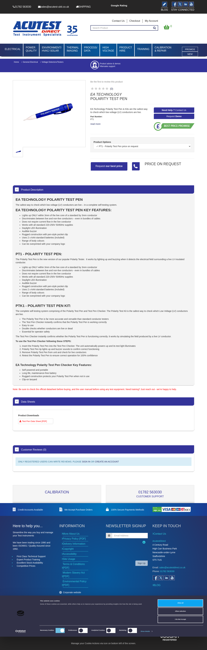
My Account (151, 21)
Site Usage (69, 559)
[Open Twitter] (160, 577)
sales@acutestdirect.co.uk (172, 567)
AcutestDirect (159, 541)
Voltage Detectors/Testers (53, 62)
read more (95, 124)
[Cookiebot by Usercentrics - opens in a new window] (21, 644)
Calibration (57, 492)
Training (143, 49)
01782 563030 (150, 492)
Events (66, 600)
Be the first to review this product (106, 81)
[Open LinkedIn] (166, 577)
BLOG (157, 585)
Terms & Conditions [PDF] (74, 566)
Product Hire (125, 49)
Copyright (68, 548)
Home (16, 62)
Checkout (134, 21)
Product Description (29, 189)
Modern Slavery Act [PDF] (74, 574)
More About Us (71, 533)
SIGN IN (86, 461)
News (65, 596)
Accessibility (70, 554)
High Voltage (108, 49)
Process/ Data (90, 49)
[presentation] (126, 552)
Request (174, 116)
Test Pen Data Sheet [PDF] (33, 421)
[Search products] (154, 28)
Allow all (180, 616)
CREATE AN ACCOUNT (107, 461)
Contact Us (118, 21)
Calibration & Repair (163, 49)
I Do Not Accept (180, 632)
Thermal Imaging (73, 49)
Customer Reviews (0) (30, 449)
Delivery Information (74, 543)
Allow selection (180, 624)
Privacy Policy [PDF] (74, 538)
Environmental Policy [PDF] (74, 583)
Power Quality (31, 49)
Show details (145, 645)
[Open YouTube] (172, 577)
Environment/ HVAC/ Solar (51, 49)
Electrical (13, 49)
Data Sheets (25, 401)
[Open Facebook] (155, 577)
